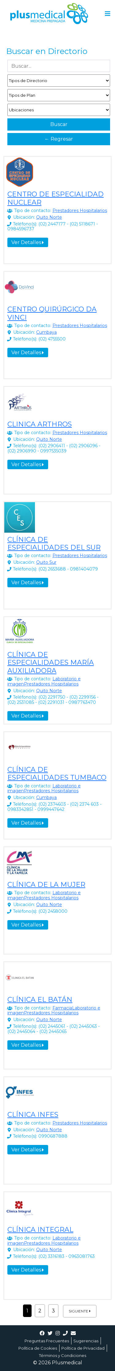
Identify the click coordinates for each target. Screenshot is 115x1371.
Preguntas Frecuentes (47, 1340)
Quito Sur (46, 562)
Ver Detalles (27, 242)
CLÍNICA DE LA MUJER (46, 884)
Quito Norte (49, 217)
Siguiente (80, 1311)
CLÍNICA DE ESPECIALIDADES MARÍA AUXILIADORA (50, 662)
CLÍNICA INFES (32, 1114)
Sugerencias (85, 1340)
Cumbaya (46, 332)
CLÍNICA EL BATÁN (39, 999)
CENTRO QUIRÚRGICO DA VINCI (52, 313)
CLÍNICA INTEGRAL (40, 1229)
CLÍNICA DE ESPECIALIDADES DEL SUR (54, 543)
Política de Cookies (37, 1348)
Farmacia (62, 1008)
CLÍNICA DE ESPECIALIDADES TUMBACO (56, 773)
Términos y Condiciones (62, 1355)
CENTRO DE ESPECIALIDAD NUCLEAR (55, 198)
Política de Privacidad (83, 1348)
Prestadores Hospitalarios (79, 210)
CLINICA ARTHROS (39, 424)
